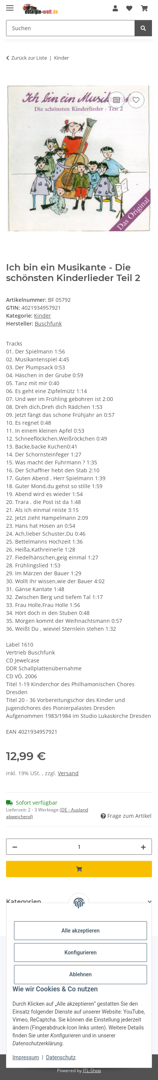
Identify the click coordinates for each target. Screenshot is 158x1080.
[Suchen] (70, 28)
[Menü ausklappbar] (10, 4)
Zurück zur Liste (29, 57)
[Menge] (79, 846)
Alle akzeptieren (80, 931)
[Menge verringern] (14, 846)
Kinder (42, 315)
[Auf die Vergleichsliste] (116, 100)
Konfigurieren (80, 952)
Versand (68, 773)
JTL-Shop (92, 1070)
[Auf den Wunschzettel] (136, 100)
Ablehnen (80, 974)
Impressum (25, 1057)
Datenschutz (61, 1057)
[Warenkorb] (144, 8)
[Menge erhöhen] (143, 846)
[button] (115, 8)
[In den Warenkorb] (12, 81)
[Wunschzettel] (129, 8)
